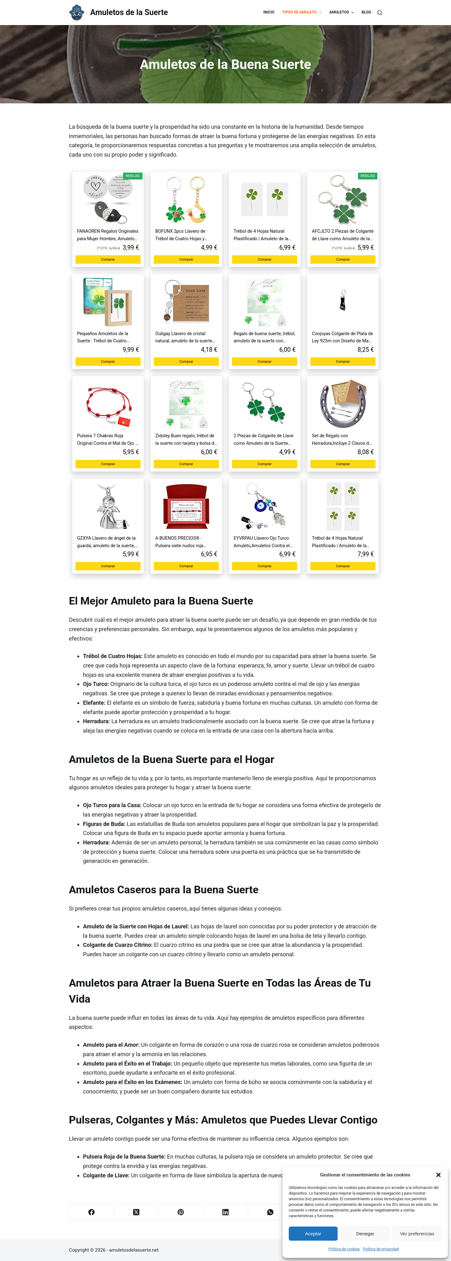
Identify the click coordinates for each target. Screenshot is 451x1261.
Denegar (365, 1233)
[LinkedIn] (225, 1212)
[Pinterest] (180, 1212)
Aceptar (313, 1233)
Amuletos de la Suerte (129, 12)
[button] (438, 1175)
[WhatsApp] (270, 1212)
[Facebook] (91, 1212)
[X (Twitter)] (136, 1212)
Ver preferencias (417, 1233)
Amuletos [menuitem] (342, 12)
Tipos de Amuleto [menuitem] (302, 12)
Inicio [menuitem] (268, 12)
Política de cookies (344, 1249)
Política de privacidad (381, 1249)
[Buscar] (379, 12)
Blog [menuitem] (366, 12)
